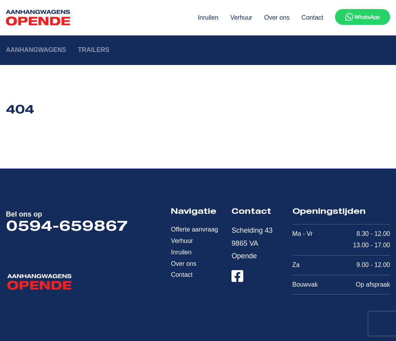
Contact (312, 17)
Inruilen (208, 17)
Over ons (277, 17)
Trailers (93, 49)
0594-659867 (67, 228)
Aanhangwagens (36, 49)
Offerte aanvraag (194, 229)
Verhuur (241, 17)
